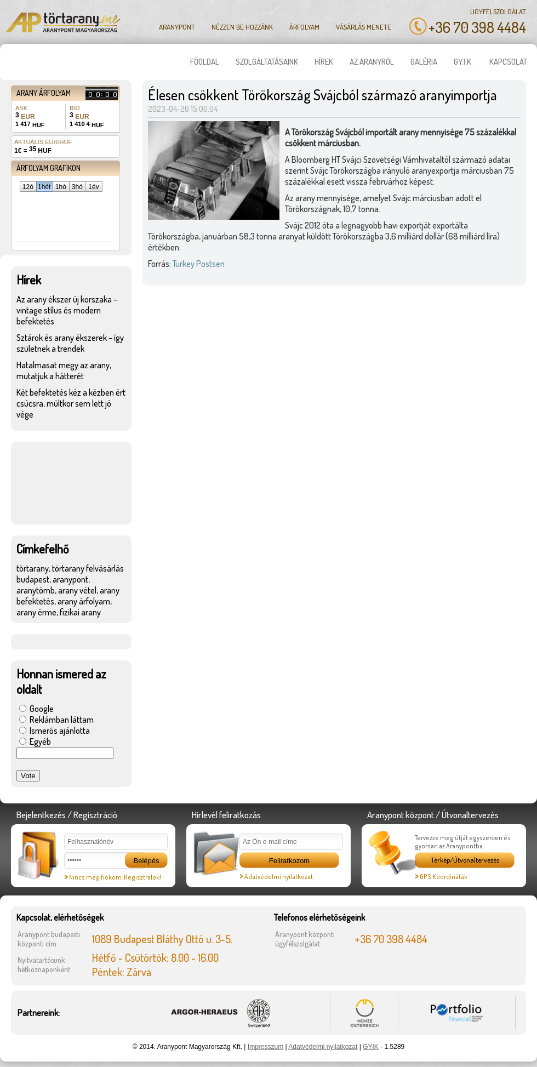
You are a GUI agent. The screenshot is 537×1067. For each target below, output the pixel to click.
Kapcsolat (508, 61)
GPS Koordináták (441, 876)
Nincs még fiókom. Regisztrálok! (112, 877)
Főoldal (204, 61)
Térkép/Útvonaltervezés (465, 859)
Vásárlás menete (363, 26)
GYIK (371, 1047)
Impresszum (265, 1047)
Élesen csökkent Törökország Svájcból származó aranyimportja (322, 94)
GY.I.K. (463, 61)
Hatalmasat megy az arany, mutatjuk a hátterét (63, 370)
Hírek (324, 61)
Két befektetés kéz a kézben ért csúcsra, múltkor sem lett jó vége (70, 403)
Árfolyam (304, 26)
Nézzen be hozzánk (242, 26)
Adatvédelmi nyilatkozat (276, 876)
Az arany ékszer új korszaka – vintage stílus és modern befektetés (66, 310)
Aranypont (177, 26)
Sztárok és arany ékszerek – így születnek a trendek (70, 343)
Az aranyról (372, 61)
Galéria (423, 61)
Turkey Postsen (199, 263)
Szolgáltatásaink (267, 61)
